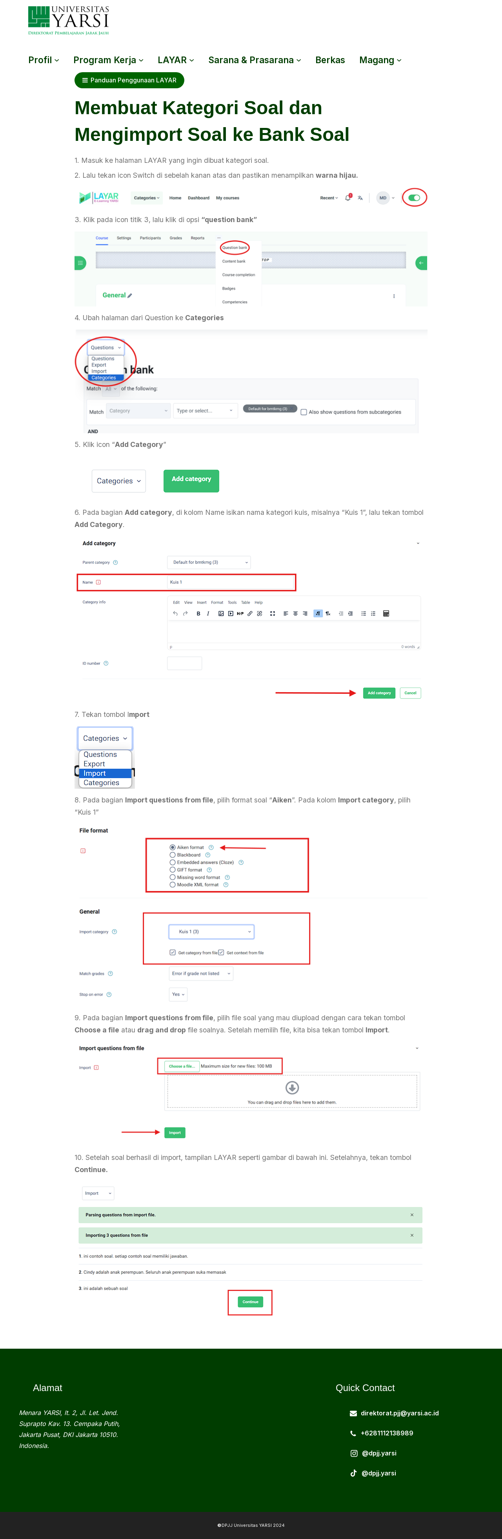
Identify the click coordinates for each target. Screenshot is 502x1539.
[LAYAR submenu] (191, 59)
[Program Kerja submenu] (141, 59)
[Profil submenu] (56, 59)
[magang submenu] (399, 59)
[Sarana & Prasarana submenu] (298, 59)
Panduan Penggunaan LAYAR (129, 80)
